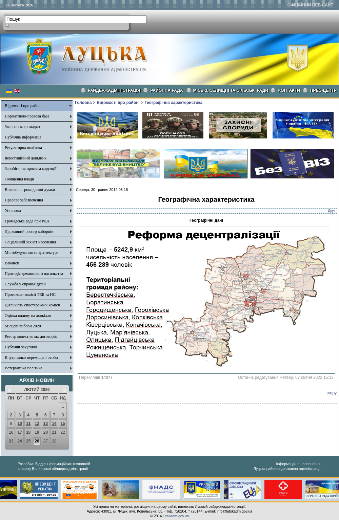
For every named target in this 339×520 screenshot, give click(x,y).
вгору (331, 393)
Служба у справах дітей (25, 284)
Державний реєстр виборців (29, 231)
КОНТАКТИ (289, 90)
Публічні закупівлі (21, 347)
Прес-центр (323, 90)
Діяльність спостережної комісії (32, 305)
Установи (13, 210)
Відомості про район (23, 105)
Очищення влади (19, 179)
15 (63, 423)
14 (54, 423)
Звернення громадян (22, 126)
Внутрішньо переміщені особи (31, 357)
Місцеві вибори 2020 (23, 326)
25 (28, 441)
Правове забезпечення (24, 200)
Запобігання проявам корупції (30, 168)
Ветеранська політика (23, 368)
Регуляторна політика (23, 147)
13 (45, 423)
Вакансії (12, 263)
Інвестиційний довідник (25, 158)
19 (37, 432)
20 (45, 432)
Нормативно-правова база (27, 116)
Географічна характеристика (173, 102)
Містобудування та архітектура (32, 252)
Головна (83, 102)
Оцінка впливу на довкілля (28, 315)
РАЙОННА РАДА (167, 90)
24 (19, 441)
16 (11, 432)
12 (37, 423)
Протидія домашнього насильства (34, 273)
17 (19, 432)
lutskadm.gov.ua (176, 516)
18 (28, 432)
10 (19, 423)
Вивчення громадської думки (30, 189)
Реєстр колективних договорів (31, 336)
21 (54, 432)
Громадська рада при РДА (27, 221)
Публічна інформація (23, 137)
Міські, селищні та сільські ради (230, 90)
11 (28, 423)
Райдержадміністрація (114, 90)
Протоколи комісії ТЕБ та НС (30, 294)
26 (37, 441)
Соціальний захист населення (30, 242)
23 (11, 441)
